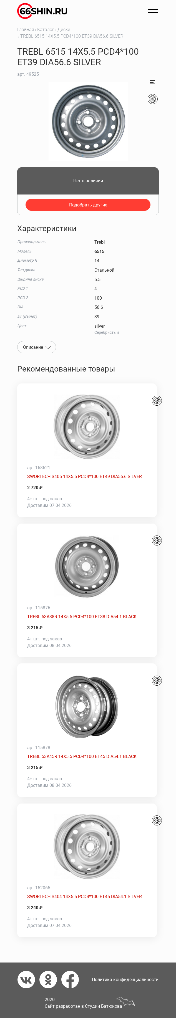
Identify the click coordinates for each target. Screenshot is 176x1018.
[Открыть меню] (153, 11)
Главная (25, 29)
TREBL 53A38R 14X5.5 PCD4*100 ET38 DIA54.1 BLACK (82, 616)
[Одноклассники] (50, 979)
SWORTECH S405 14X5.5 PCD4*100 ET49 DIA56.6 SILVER (84, 476)
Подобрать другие (88, 205)
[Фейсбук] (72, 979)
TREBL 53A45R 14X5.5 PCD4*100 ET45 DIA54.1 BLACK (82, 756)
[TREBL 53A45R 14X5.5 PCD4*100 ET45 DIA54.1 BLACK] (87, 706)
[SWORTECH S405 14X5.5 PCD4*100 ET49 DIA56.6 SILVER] (87, 426)
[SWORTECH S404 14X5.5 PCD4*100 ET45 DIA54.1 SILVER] (87, 847)
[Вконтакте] (28, 979)
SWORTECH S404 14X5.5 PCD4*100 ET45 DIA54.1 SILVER (84, 896)
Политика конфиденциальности (125, 979)
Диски (63, 29)
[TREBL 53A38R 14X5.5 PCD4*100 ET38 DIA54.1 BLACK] (87, 567)
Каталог (45, 29)
